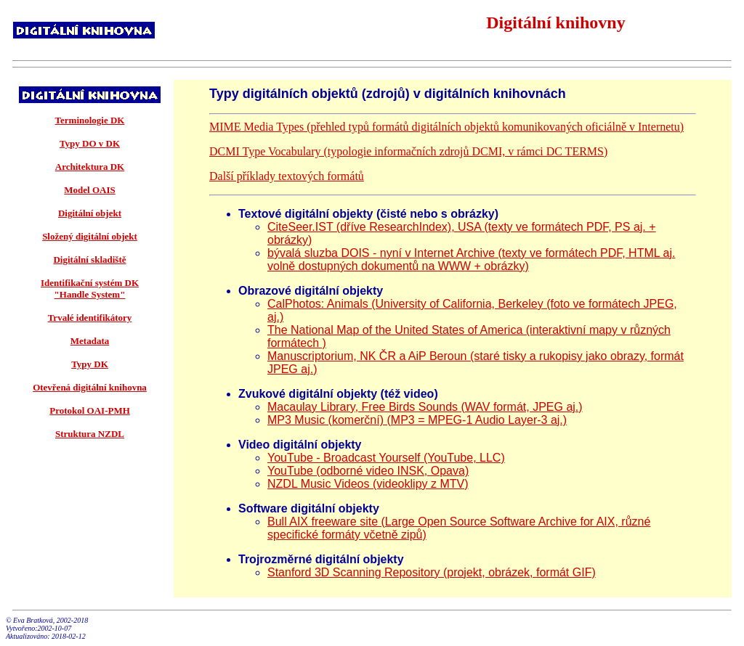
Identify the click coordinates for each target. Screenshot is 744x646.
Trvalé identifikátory (90, 317)
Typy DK (89, 364)
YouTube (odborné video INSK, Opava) (368, 471)
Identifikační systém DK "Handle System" (90, 288)
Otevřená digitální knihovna (90, 387)
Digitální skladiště (89, 259)
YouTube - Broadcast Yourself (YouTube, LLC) (386, 457)
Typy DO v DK (90, 143)
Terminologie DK (90, 120)
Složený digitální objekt (89, 236)
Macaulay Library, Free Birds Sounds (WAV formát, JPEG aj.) (425, 407)
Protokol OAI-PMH (89, 410)
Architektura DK (89, 166)
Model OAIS (89, 189)
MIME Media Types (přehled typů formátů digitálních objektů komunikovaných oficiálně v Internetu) (446, 126)
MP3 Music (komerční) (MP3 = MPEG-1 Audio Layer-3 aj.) (417, 420)
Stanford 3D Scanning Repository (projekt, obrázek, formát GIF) (431, 572)
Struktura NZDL (89, 433)
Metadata (89, 340)
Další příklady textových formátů (286, 176)
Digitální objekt (89, 213)
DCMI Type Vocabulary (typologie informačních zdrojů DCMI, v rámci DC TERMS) (408, 151)
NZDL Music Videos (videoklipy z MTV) (368, 484)
